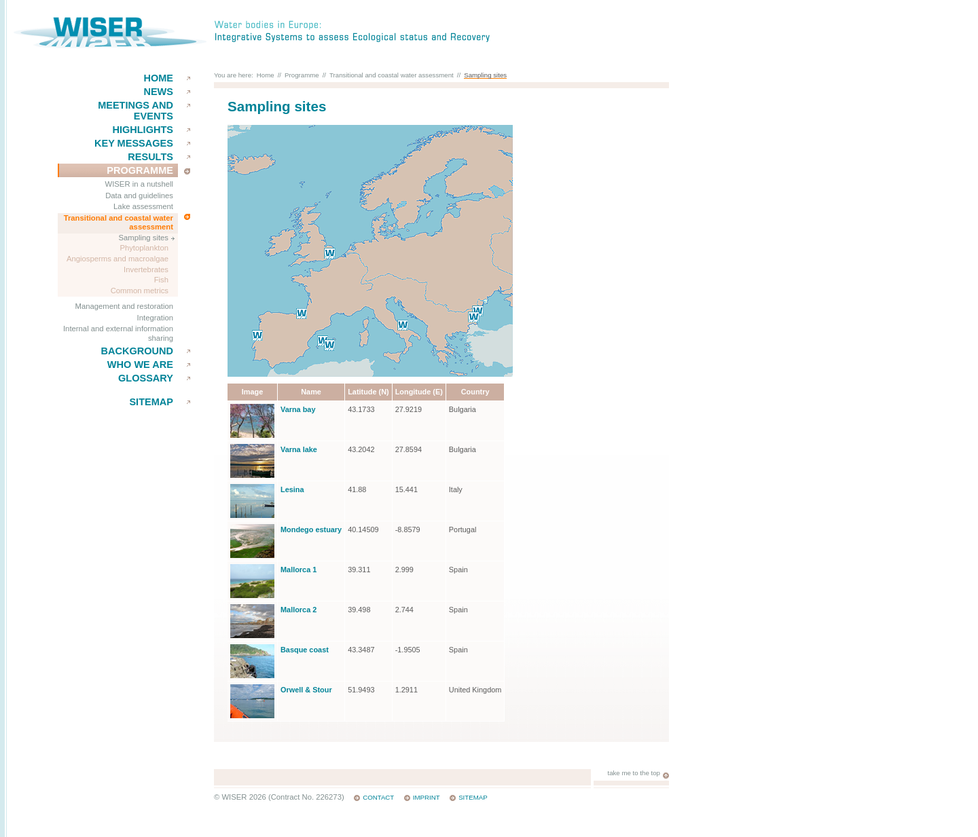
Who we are (140, 364)
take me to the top (633, 773)
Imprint (426, 797)
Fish (161, 280)
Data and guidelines (139, 195)
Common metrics (139, 290)
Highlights (142, 129)
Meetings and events (135, 111)
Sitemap (151, 401)
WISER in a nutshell (139, 184)
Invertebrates (146, 269)
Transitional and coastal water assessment (118, 222)
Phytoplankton (144, 248)
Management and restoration (124, 306)
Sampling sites (143, 238)
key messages (133, 143)
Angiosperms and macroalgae (117, 259)
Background (137, 351)
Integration (155, 318)
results (150, 156)
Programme (140, 170)
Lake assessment (143, 206)
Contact (378, 797)
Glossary (145, 378)
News (158, 91)
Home (158, 78)
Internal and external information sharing (118, 333)
